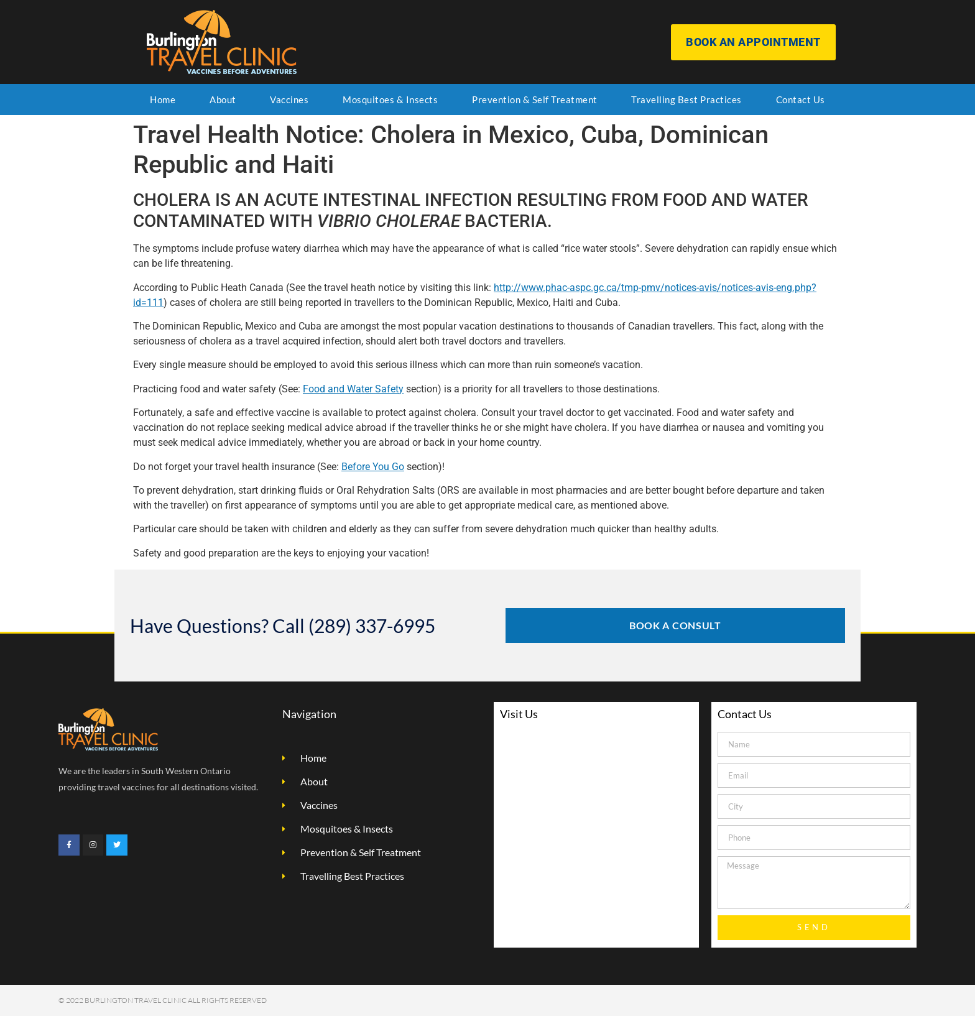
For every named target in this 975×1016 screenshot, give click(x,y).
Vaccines (289, 99)
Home (162, 99)
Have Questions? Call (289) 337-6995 (282, 625)
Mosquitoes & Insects (390, 99)
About (223, 99)
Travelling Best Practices (686, 99)
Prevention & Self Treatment (535, 99)
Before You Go (372, 467)
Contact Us (800, 99)
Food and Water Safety (353, 389)
